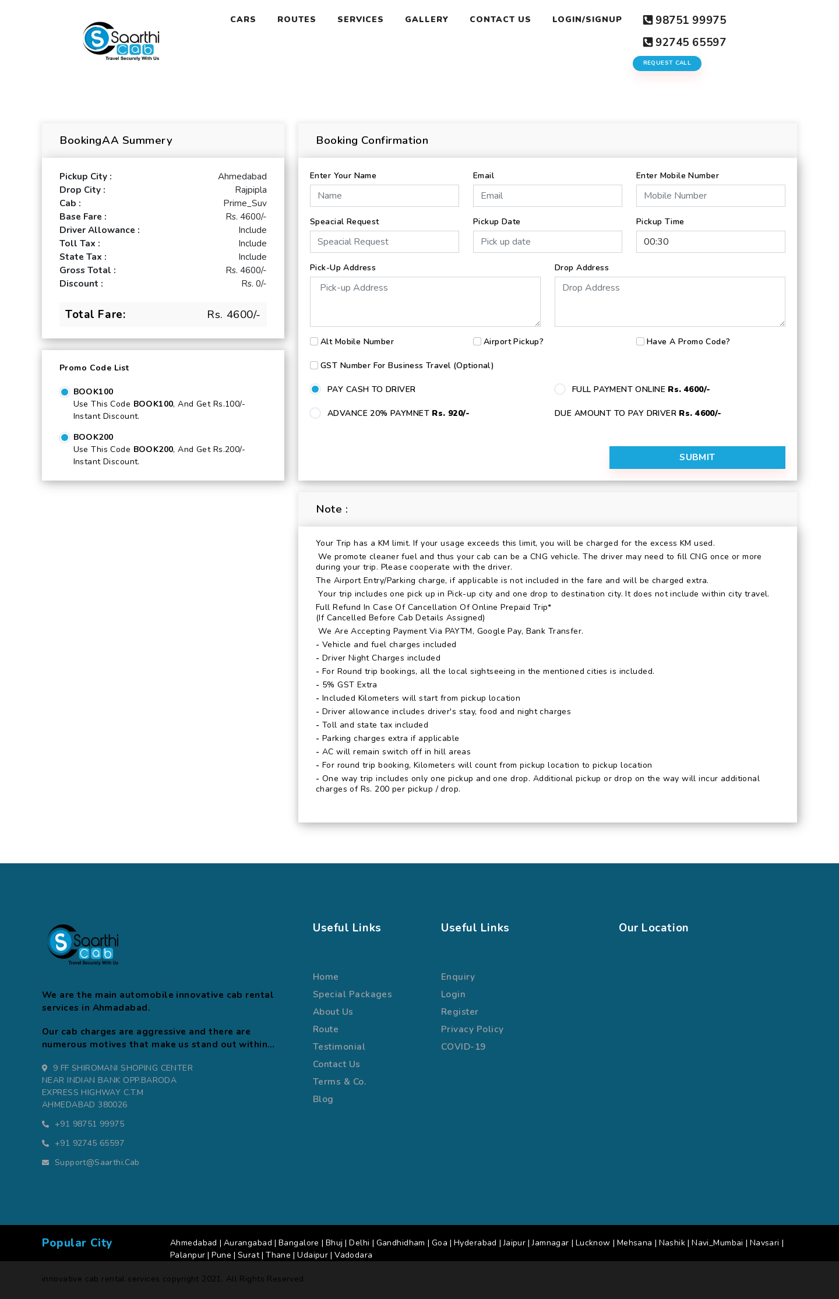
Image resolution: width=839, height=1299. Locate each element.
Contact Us (500, 19)
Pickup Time (660, 217)
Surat (248, 1253)
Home (326, 975)
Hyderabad (475, 1241)
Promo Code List (94, 363)
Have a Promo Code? (689, 337)
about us (333, 1010)
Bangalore (299, 1241)
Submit (726, 456)
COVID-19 (463, 1045)
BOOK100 (93, 387)
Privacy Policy (472, 1028)
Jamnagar (550, 1241)
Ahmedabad (193, 1241)
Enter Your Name (343, 171)
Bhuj (334, 1241)
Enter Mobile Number (677, 171)
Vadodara (353, 1253)
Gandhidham (400, 1241)
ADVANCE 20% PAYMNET (398, 409)
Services (360, 19)
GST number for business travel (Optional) (407, 361)
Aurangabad (248, 1241)
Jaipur (514, 1241)
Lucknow (593, 1241)
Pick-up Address (343, 263)
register (460, 1010)
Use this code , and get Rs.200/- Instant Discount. (159, 451)
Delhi (359, 1241)
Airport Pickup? (514, 337)
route (326, 1028)
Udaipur (312, 1253)
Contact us (337, 1063)
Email (483, 171)
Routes (296, 19)
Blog (323, 1098)
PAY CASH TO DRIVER (371, 385)
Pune (221, 1253)
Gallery (426, 19)
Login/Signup (587, 19)
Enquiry (458, 975)
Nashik (672, 1241)
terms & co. (339, 1080)
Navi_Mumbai (717, 1241)
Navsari (765, 1241)
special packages (352, 992)
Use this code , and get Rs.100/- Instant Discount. (159, 406)
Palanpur (187, 1253)
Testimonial (339, 1045)
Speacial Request (344, 217)
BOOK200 (93, 433)
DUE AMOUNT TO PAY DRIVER (638, 409)
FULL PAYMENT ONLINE (641, 385)
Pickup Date (497, 217)
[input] (547, 238)
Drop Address (582, 263)
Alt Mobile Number (357, 337)
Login (453, 992)
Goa (439, 1241)
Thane (278, 1253)
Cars (243, 19)
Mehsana (635, 1241)
